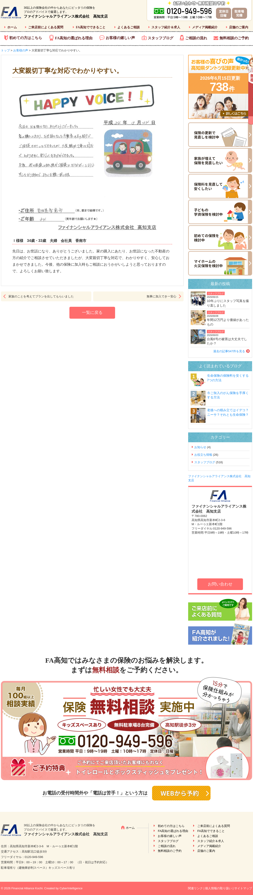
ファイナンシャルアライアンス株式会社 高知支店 (66, 16)
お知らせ (200, 447)
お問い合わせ (220, 584)
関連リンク (195, 888)
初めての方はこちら (25, 38)
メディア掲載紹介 (205, 27)
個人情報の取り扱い (218, 888)
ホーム (12, 27)
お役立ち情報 (203, 454)
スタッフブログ (160, 38)
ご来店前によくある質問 (45, 27)
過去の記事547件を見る (229, 351)
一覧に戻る (92, 312)
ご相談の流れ (196, 38)
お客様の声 (20, 50)
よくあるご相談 (128, 27)
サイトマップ (243, 888)
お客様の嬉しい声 (120, 38)
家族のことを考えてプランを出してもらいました (41, 296)
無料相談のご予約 (234, 38)
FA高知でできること (90, 27)
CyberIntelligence (71, 888)
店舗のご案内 (238, 27)
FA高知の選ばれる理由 (73, 38)
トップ (5, 50)
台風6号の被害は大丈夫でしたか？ (227, 341)
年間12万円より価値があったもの (228, 322)
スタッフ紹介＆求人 (165, 27)
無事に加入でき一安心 (161, 296)
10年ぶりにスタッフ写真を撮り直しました (228, 303)
